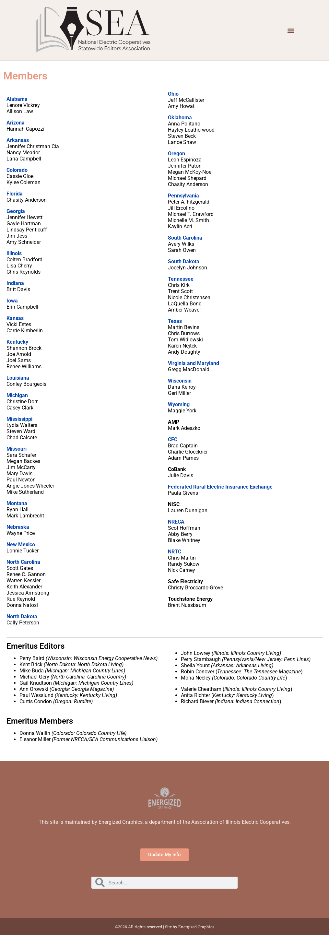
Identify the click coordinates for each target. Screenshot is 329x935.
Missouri (16, 449)
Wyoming (179, 404)
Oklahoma (180, 117)
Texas (175, 321)
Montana (16, 503)
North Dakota (21, 616)
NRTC (174, 552)
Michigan (17, 395)
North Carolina (23, 562)
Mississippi (19, 419)
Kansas (15, 318)
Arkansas (17, 140)
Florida (14, 194)
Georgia (15, 211)
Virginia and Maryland (193, 363)
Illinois (14, 253)
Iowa (12, 301)
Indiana (15, 283)
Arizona (15, 123)
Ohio (173, 94)
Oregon (176, 153)
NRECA (176, 522)
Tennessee (181, 279)
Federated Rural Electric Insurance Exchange (220, 487)
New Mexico (20, 544)
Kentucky (17, 342)
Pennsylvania (183, 196)
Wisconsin (180, 381)
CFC (172, 439)
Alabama (17, 99)
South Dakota (183, 261)
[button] (291, 30)
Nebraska (17, 527)
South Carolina (185, 238)
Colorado (17, 170)
